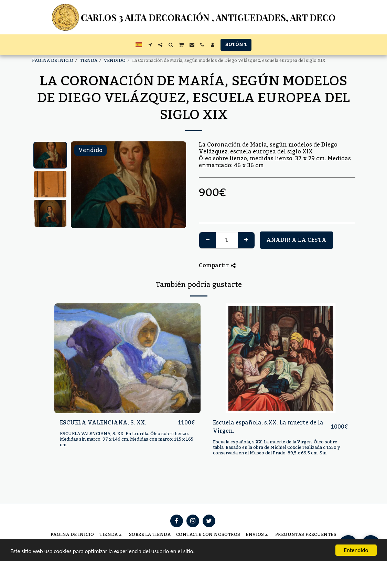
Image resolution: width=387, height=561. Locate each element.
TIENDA (88, 60)
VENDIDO (115, 60)
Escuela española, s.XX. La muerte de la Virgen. (268, 427)
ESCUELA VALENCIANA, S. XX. (103, 423)
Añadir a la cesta (296, 240)
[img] (127, 358)
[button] (150, 44)
